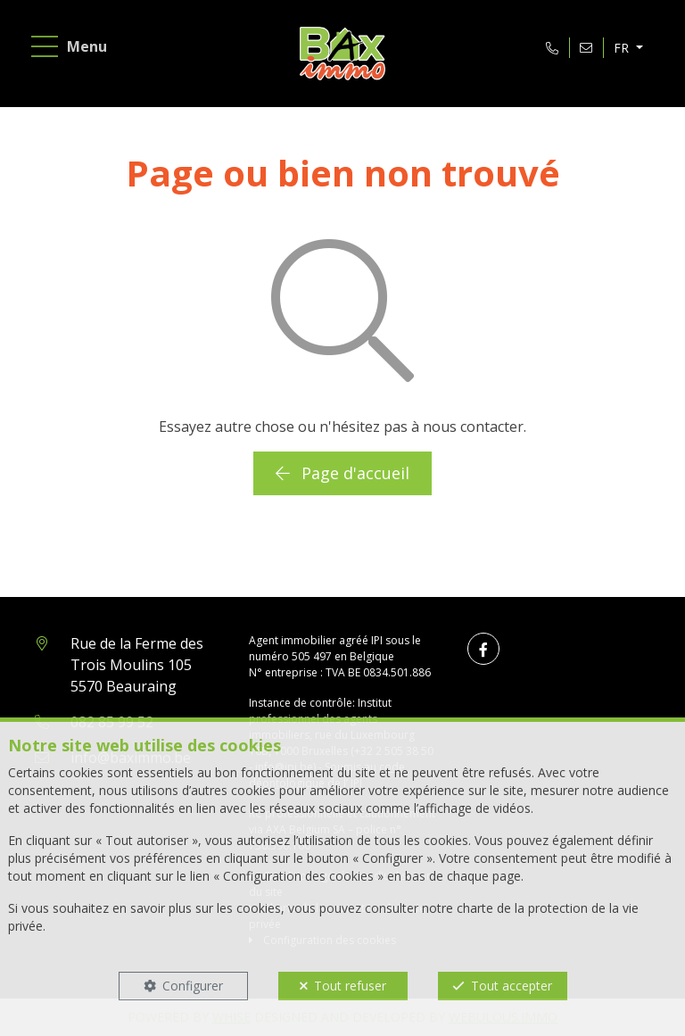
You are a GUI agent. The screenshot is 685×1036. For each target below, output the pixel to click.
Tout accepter (511, 985)
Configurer (192, 985)
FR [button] (623, 47)
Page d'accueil (342, 473)
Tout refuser (350, 985)
